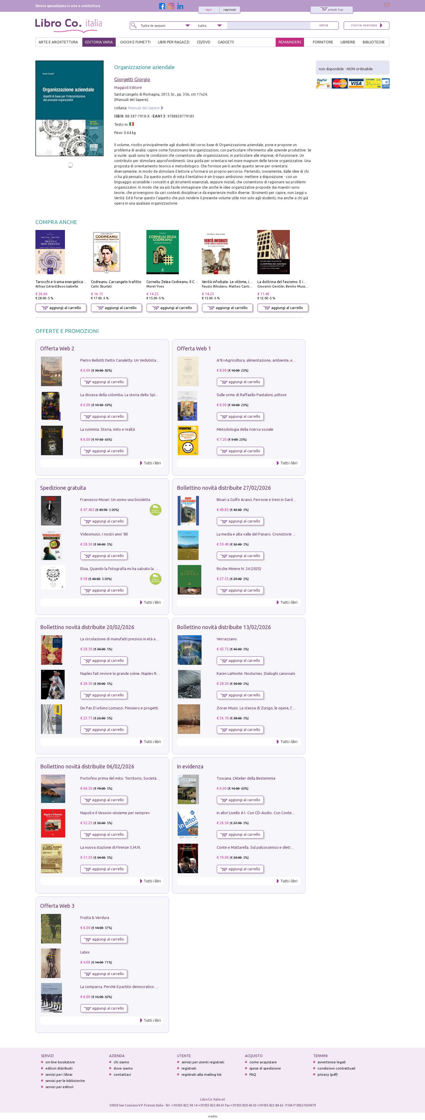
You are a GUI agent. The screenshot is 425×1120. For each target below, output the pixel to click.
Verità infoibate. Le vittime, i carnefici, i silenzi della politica (251, 282)
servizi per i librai (58, 1074)
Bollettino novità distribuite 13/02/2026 (224, 627)
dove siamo (123, 1068)
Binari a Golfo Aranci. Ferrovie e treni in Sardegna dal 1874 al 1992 (273, 499)
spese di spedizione (265, 1068)
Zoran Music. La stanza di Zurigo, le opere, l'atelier (260, 708)
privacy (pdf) (328, 1074)
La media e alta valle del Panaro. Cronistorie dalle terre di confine (272, 534)
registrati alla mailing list (202, 1074)
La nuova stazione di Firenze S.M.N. (110, 847)
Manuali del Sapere (144, 108)
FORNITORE (323, 42)
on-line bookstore (60, 1062)
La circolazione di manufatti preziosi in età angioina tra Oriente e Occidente (144, 639)
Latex (85, 952)
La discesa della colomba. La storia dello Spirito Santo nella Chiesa (137, 395)
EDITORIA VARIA (99, 42)
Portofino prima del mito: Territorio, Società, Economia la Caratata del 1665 (145, 778)
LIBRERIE (348, 42)
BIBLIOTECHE (374, 42)
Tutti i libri (152, 463)
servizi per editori (59, 1087)
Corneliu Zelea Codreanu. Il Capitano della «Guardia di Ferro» (196, 282)
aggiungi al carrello (61, 308)
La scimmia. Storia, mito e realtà (107, 429)
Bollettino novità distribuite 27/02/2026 (224, 488)
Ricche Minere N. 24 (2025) (239, 568)
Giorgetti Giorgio (132, 79)
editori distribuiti (59, 1068)
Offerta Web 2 (57, 348)
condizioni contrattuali (336, 1068)
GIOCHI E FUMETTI (135, 42)
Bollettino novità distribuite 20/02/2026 (87, 627)
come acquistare (263, 1062)
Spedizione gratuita (63, 488)
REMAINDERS (290, 42)
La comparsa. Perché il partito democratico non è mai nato (130, 987)
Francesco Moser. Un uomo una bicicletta (115, 499)
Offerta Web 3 (57, 906)
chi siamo (121, 1062)
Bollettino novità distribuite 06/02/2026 (87, 766)
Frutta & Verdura (94, 917)
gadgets (226, 42)
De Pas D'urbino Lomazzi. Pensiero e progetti (119, 708)
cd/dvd (203, 42)
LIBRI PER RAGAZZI (173, 42)
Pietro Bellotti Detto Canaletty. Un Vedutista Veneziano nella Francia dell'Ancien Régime (155, 360)
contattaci (122, 1074)
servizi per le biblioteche (65, 1081)
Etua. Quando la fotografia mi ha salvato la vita (120, 568)
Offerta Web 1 (194, 348)
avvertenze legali (332, 1062)
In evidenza (190, 766)
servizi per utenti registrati (203, 1062)
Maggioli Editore (128, 87)
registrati (229, 9)
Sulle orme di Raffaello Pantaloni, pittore (252, 395)
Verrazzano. (227, 639)
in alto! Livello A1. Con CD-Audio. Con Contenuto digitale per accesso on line (282, 813)
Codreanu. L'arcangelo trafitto (116, 282)
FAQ (252, 1074)
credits (213, 1116)
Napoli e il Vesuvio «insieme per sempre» (115, 813)
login (209, 9)
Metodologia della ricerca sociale (245, 429)
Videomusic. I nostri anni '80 (104, 534)
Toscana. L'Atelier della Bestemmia (246, 778)
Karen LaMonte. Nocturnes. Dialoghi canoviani (256, 673)
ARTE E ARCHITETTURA (58, 42)
